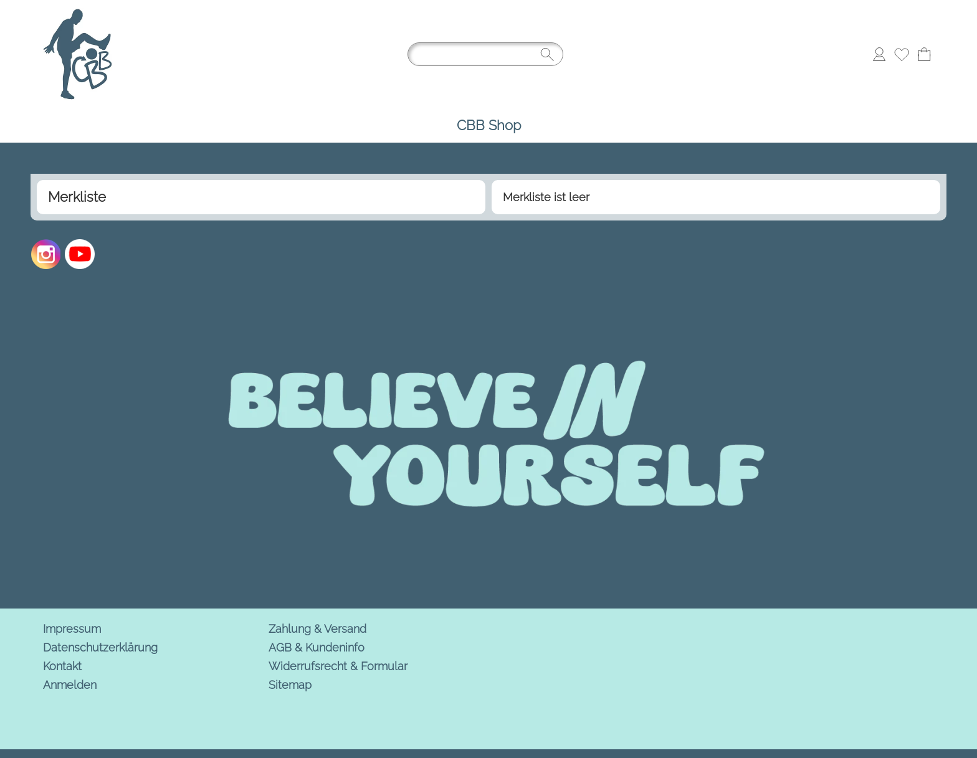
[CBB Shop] (488, 125)
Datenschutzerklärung (100, 647)
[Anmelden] (879, 54)
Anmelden (70, 684)
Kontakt (62, 666)
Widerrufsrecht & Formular (338, 666)
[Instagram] (46, 254)
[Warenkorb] (924, 54)
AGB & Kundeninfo (317, 647)
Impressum (72, 628)
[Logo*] (77, 13)
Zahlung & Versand (317, 628)
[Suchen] (485, 54)
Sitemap (290, 684)
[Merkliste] (902, 54)
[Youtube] (79, 254)
